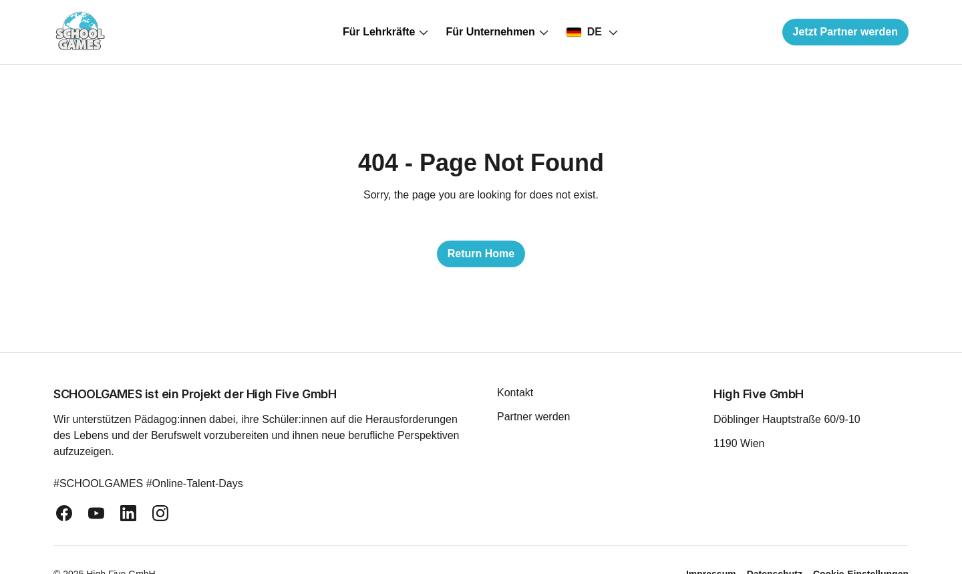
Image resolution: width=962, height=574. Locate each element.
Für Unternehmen (497, 32)
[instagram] (160, 513)
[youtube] (96, 513)
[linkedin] (128, 513)
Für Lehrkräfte (386, 32)
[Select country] (592, 32)
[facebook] (64, 513)
